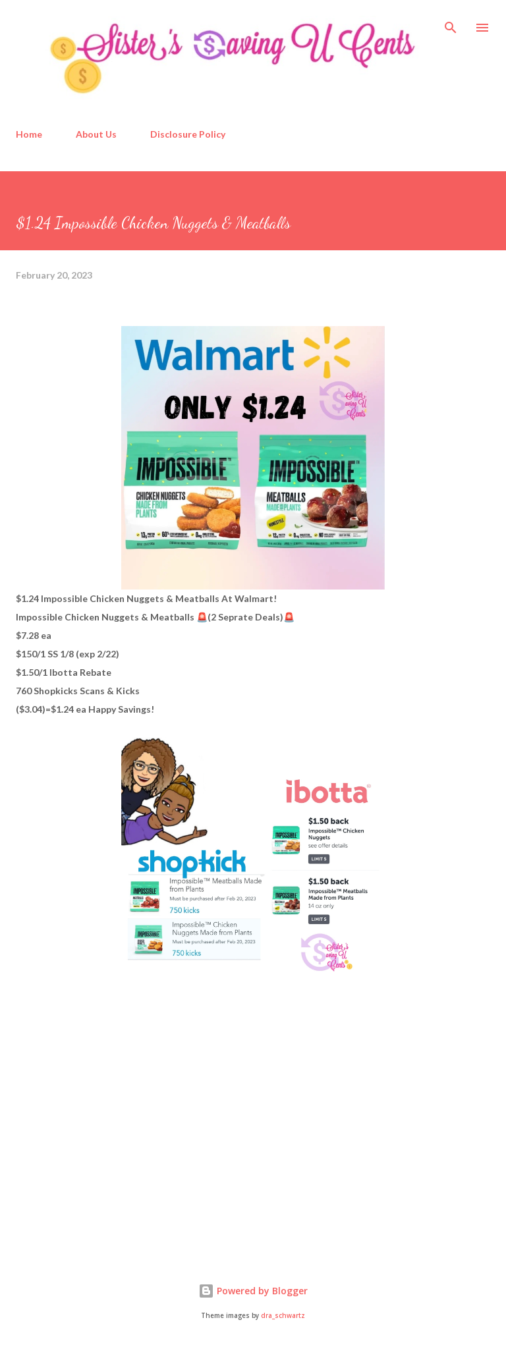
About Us (96, 134)
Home (29, 134)
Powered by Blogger (253, 1290)
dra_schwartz (283, 1315)
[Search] (451, 24)
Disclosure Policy (187, 134)
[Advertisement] (114, 1142)
